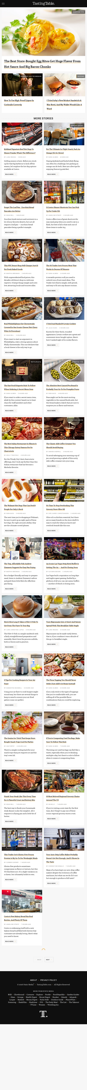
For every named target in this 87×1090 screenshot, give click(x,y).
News (81, 579)
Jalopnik (72, 1063)
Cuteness (30, 1060)
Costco (38, 135)
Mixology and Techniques (31, 82)
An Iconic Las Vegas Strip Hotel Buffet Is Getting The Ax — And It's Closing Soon (62, 606)
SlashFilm (22, 1068)
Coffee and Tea (77, 765)
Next (48, 1025)
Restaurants (36, 386)
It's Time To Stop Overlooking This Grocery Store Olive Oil (62, 544)
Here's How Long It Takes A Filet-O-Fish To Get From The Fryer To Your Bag (20, 668)
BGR (10, 1060)
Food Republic (59, 1060)
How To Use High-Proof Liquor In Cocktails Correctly (19, 110)
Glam (13, 1063)
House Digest (44, 1063)
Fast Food (37, 641)
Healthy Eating (77, 135)
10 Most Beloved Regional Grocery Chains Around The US (63, 854)
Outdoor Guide (57, 1065)
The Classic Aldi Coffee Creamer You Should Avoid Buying (62, 479)
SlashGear (33, 1068)
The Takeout (74, 1068)
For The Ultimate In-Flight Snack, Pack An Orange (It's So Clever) (62, 162)
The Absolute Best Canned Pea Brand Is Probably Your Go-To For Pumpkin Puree (62, 413)
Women (42, 1071)
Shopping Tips (78, 12)
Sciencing (12, 1068)
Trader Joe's (78, 259)
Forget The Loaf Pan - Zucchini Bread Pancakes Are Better (19, 224)
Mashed (21, 1065)
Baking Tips (36, 197)
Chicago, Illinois (34, 452)
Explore (39, 1060)
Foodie (48, 1060)
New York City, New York (31, 259)
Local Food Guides (33, 321)
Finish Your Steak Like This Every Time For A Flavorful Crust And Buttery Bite (20, 854)
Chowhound (19, 1060)
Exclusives (36, 704)
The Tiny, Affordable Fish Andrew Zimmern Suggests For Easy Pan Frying (20, 606)
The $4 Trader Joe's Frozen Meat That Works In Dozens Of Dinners (63, 286)
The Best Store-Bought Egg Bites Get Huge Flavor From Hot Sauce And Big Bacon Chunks (39, 66)
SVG (41, 1068)
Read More (9, 187)
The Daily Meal (51, 1068)
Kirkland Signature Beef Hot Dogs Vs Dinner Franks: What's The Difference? (21, 162)
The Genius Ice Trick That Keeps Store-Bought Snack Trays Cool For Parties (20, 792)
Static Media (28, 1050)
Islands (64, 1063)
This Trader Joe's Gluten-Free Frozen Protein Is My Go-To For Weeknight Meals (20, 916)
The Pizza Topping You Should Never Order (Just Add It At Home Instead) (61, 731)
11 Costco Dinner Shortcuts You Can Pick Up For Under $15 (63, 224)
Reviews (81, 82)
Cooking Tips (36, 579)
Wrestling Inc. (53, 1071)
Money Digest (31, 1065)
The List (63, 1068)
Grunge (20, 1063)
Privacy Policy (48, 1045)
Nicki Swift (44, 1065)
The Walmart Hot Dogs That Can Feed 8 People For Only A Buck (21, 544)
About (33, 1045)
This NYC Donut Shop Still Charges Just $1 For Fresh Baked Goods (20, 286)
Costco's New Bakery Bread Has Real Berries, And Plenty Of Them (21, 982)
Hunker (55, 1063)
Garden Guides (73, 1060)
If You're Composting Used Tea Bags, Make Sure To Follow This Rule (62, 792)
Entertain (37, 765)
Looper (12, 1065)
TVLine (33, 1071)
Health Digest (31, 1063)
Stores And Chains (75, 452)
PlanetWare (70, 1065)
